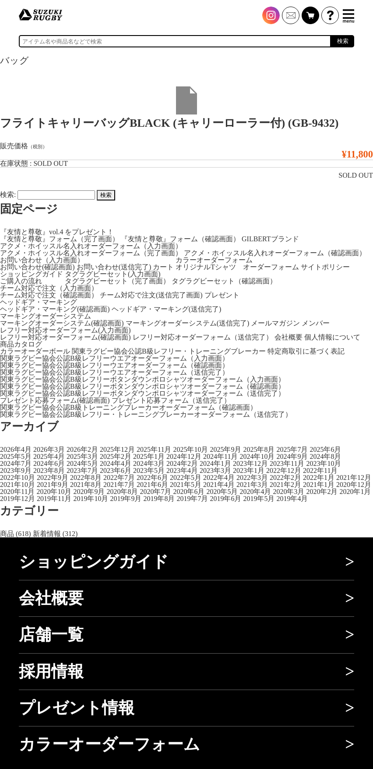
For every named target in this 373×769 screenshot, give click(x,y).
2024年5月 (82, 463)
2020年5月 (222, 491)
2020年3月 (288, 491)
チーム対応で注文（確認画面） (49, 295)
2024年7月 (16, 463)
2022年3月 (252, 477)
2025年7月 (292, 449)
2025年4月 (49, 456)
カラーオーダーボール (35, 351)
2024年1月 (215, 463)
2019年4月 (292, 498)
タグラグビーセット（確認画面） (224, 281)
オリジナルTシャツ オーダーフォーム (237, 267)
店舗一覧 (51, 635)
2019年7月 (192, 498)
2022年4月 (219, 477)
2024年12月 (183, 456)
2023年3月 (215, 470)
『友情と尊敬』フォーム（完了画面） (59, 239)
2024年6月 (49, 463)
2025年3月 (82, 456)
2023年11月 (287, 463)
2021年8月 (86, 484)
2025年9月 (225, 449)
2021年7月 (119, 484)
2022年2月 (285, 477)
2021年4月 (219, 484)
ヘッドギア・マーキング (38, 302)
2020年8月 (122, 491)
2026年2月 (82, 449)
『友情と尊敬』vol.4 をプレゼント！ (57, 232)
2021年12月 (353, 477)
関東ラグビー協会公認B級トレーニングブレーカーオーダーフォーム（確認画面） (128, 407)
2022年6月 (152, 477)
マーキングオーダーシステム (45, 316)
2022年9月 (52, 477)
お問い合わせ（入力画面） (42, 260)
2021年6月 (152, 484)
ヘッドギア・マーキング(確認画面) (55, 309)
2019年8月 (159, 498)
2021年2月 (285, 484)
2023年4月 (182, 470)
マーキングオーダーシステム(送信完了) (188, 323)
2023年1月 (248, 470)
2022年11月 (320, 470)
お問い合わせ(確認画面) (37, 267)
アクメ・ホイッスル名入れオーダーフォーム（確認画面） (275, 253)
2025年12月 (117, 449)
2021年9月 (52, 484)
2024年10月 (256, 456)
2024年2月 (182, 463)
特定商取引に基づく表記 (306, 351)
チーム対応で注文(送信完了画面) (151, 295)
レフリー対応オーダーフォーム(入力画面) (65, 330)
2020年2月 (322, 491)
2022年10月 (17, 477)
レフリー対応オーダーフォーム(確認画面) (65, 337)
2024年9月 (292, 456)
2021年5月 (185, 484)
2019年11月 (54, 498)
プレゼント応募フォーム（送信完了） (171, 400)
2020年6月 (188, 491)
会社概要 (288, 337)
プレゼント (221, 295)
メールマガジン (275, 323)
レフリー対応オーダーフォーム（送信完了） (203, 337)
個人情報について (332, 337)
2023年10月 (323, 463)
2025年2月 (115, 456)
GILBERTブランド (270, 239)
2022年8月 (86, 477)
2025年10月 (190, 449)
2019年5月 (258, 498)
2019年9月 (125, 498)
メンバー (316, 323)
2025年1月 (149, 456)
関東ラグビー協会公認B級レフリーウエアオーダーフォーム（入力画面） (114, 358)
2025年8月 (258, 449)
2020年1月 (355, 491)
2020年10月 (53, 491)
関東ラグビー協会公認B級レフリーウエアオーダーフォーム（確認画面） (114, 365)
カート (163, 267)
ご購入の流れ (21, 281)
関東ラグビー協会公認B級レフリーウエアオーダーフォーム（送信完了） (114, 372)
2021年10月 (17, 484)
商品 (7, 533)
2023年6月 (115, 470)
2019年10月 (90, 498)
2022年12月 (283, 470)
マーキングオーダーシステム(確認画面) (62, 323)
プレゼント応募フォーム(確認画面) (55, 400)
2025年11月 (154, 449)
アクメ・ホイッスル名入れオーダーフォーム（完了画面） (91, 253)
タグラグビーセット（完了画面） (117, 281)
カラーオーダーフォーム (214, 260)
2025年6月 (325, 449)
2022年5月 (185, 477)
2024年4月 (115, 463)
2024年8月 (325, 456)
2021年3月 (252, 484)
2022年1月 (318, 477)
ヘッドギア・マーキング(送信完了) (167, 309)
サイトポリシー (325, 267)
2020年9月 (89, 491)
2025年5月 (16, 456)
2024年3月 (149, 463)
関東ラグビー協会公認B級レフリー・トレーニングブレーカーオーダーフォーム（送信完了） (146, 414)
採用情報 (51, 671)
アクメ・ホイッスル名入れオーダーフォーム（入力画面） (91, 246)
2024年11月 (220, 456)
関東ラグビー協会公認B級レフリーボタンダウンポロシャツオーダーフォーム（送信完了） (142, 393)
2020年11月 (17, 491)
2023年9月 (16, 470)
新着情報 (47, 533)
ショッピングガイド (31, 274)
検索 (342, 41)
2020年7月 (155, 491)
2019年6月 (225, 498)
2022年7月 (119, 477)
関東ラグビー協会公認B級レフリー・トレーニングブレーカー (169, 351)
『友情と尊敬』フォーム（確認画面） (180, 239)
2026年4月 (16, 449)
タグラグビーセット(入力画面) (113, 274)
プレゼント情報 (76, 708)
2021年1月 (318, 484)
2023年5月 (149, 470)
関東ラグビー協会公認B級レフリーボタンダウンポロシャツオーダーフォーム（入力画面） (142, 379)
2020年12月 (353, 484)
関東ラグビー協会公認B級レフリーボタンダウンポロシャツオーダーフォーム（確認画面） (142, 386)
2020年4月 (255, 491)
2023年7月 (82, 470)
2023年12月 (250, 463)
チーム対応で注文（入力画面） (49, 288)
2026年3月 (49, 449)
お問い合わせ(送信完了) (114, 267)
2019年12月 (17, 498)
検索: (8, 194)
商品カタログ (21, 344)
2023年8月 (49, 470)
